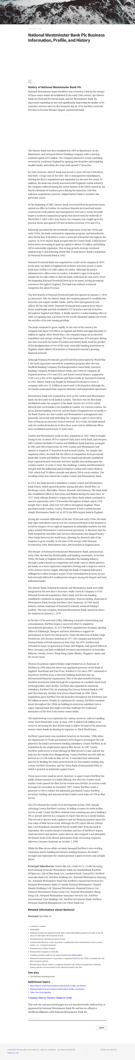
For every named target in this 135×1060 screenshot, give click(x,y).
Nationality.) (77, 955)
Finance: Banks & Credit (59, 997)
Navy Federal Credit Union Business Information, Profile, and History (58, 986)
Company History (37, 997)
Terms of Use (13, 1053)
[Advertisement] (67, 60)
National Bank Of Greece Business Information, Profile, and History (57, 989)
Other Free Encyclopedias (40, 992)
